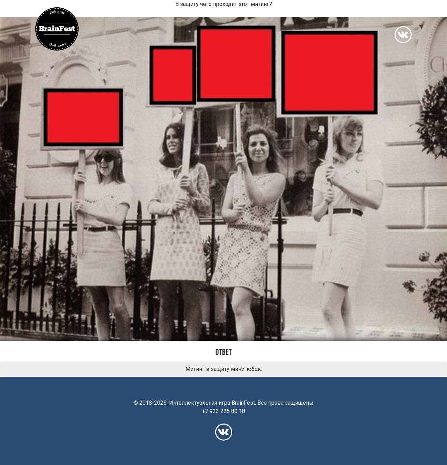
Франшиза (352, 14)
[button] (106, 14)
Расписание (285, 14)
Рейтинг (319, 14)
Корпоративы (392, 14)
